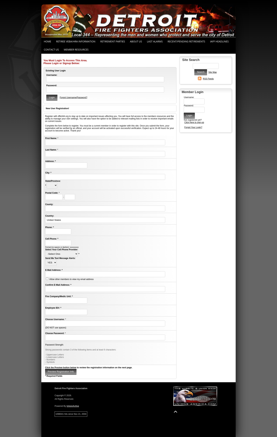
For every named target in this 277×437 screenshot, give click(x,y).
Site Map (212, 72)
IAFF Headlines (219, 41)
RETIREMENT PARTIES (112, 41)
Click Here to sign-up (194, 122)
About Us (136, 41)
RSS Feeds (208, 79)
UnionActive (73, 406)
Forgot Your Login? (193, 127)
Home (47, 41)
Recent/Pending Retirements (186, 41)
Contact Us (51, 49)
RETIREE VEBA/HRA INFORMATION (75, 41)
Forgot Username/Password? (73, 97)
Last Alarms (155, 41)
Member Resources (76, 49)
